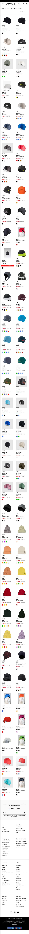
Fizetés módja (19, 828)
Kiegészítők (4, 900)
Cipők (3, 902)
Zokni (3, 876)
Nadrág (3, 869)
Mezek (3, 867)
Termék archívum (5, 831)
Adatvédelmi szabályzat (21, 843)
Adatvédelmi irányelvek (21, 841)
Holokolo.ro (22, 921)
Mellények (4, 882)
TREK (17, 902)
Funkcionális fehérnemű (7, 873)
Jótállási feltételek (6, 846)
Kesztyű (3, 874)
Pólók (17, 882)
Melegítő (4, 878)
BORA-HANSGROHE (21, 898)
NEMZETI (18, 904)
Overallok (4, 885)
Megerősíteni (24, 812)
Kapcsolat (4, 829)
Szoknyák (18, 884)
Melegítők (18, 887)
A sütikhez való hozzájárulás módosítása (5, 853)
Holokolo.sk (21, 919)
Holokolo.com (11, 922)
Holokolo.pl (11, 921)
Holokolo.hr (23, 922)
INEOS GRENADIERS (21, 900)
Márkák (3, 904)
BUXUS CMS (12, 919)
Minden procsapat (20, 906)
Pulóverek (18, 880)
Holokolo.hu (17, 921)
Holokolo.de (17, 922)
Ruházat (4, 898)
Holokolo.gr (14, 924)
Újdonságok (4, 865)
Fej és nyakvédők (6, 880)
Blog (3, 827)
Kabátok (4, 871)
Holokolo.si (5, 922)
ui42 (18, 919)
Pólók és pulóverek (6, 884)
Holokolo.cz (5, 921)
